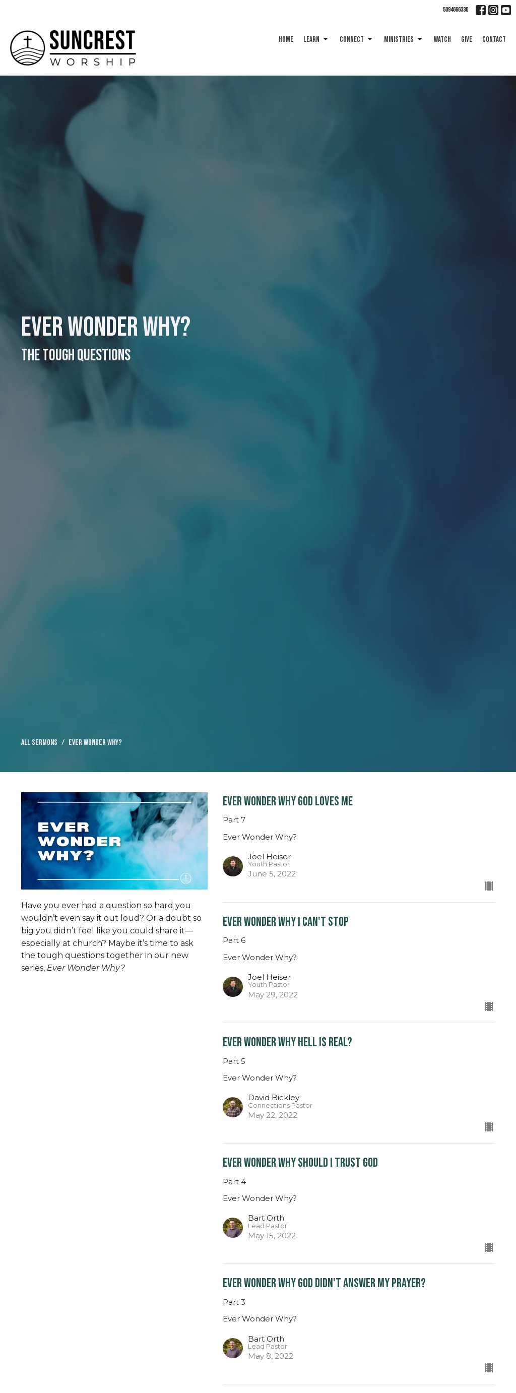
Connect (357, 39)
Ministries (404, 39)
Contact (494, 39)
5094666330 (455, 10)
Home (286, 39)
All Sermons (39, 742)
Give (466, 39)
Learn (316, 39)
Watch (442, 39)
